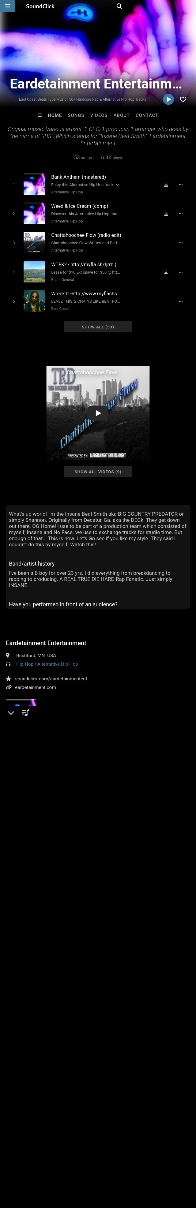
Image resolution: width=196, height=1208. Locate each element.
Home (55, 115)
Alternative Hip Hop (65, 192)
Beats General (60, 275)
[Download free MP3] (168, 184)
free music (18, 943)
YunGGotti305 (173, 1077)
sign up (30, 905)
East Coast (58, 303)
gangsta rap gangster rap (33, 965)
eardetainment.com (35, 681)
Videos (99, 115)
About (122, 115)
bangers (69, 943)
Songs (76, 115)
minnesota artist (24, 954)
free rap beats (98, 943)
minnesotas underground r (74, 954)
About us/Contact (54, 1171)
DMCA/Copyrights (114, 1171)
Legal (165, 1171)
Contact (147, 115)
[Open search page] (190, 6)
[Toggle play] (11, 184)
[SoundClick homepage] (40, 6)
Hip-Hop (24, 657)
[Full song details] (184, 184)
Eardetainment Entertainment (46, 636)
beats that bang (124, 954)
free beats (45, 943)
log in (52, 905)
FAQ (25, 1171)
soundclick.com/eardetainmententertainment (62, 672)
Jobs (84, 1171)
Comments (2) (25, 832)
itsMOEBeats (22, 1077)
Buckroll (73, 1077)
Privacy (146, 1171)
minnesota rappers (137, 943)
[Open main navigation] (7, 6)
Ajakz (123, 1077)
